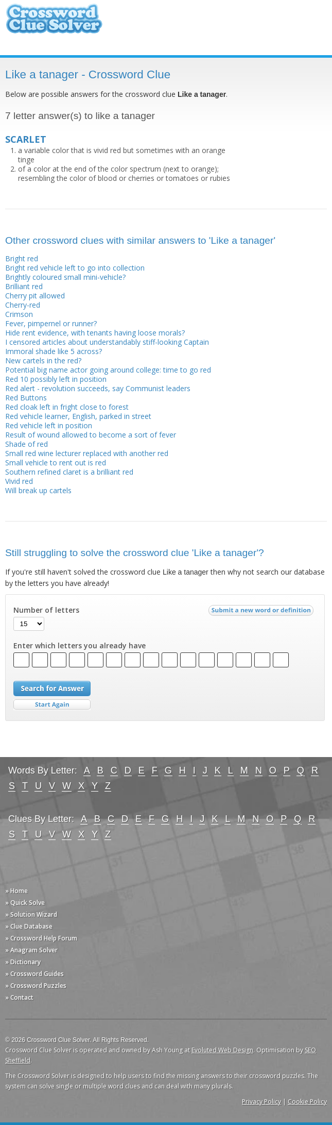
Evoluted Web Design (222, 1050)
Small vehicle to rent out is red (55, 462)
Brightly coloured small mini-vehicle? (65, 277)
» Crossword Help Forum (41, 938)
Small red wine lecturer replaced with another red (86, 453)
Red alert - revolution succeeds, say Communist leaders (97, 388)
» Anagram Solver (31, 950)
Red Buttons (26, 397)
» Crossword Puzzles (35, 985)
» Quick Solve (25, 902)
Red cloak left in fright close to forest (67, 407)
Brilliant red (24, 286)
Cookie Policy (307, 1101)
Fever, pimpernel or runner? (51, 323)
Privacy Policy (261, 1101)
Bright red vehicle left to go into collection (75, 268)
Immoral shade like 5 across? (53, 351)
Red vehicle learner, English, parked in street (78, 416)
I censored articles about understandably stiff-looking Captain (107, 342)
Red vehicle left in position (48, 425)
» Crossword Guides (34, 973)
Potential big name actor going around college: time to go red (108, 370)
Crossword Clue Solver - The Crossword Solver (54, 23)
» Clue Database (29, 926)
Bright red (21, 258)
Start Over (52, 704)
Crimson (19, 314)
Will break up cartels (38, 490)
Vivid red (19, 481)
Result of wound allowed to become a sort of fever (90, 435)
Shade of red (26, 444)
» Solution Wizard (31, 914)
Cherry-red (22, 305)
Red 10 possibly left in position (56, 379)
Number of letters (46, 610)
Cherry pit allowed (35, 295)
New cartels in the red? (43, 360)
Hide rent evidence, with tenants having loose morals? (95, 333)
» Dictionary (23, 962)
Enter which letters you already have (79, 645)
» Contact (19, 997)
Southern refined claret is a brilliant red (69, 472)
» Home (16, 890)
